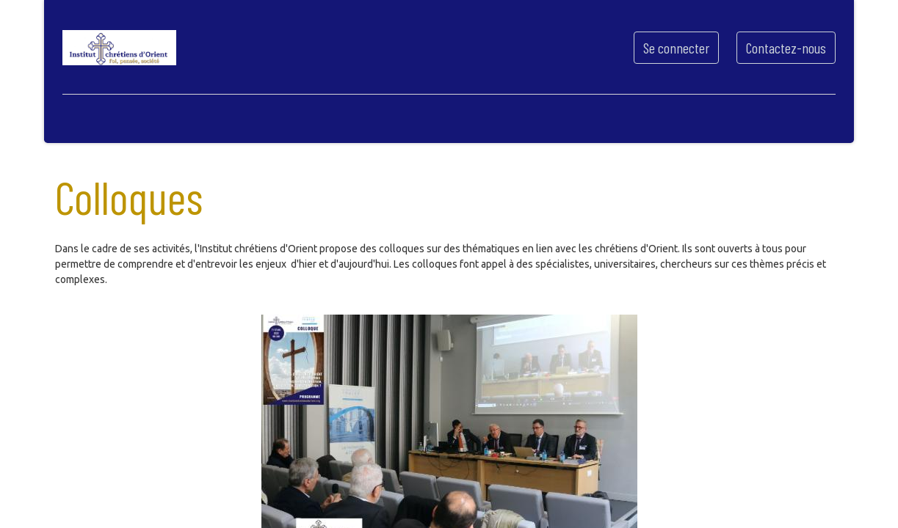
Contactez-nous (782, 47)
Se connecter (672, 47)
